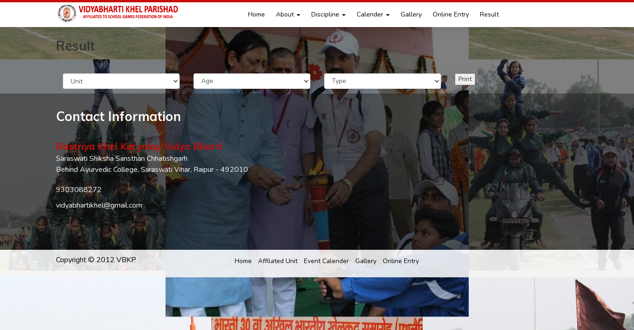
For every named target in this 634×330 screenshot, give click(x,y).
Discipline (328, 14)
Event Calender (326, 261)
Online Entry (451, 14)
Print (465, 79)
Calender (373, 14)
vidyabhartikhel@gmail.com (99, 205)
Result (489, 14)
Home (256, 14)
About (288, 14)
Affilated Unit (278, 261)
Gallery (411, 14)
